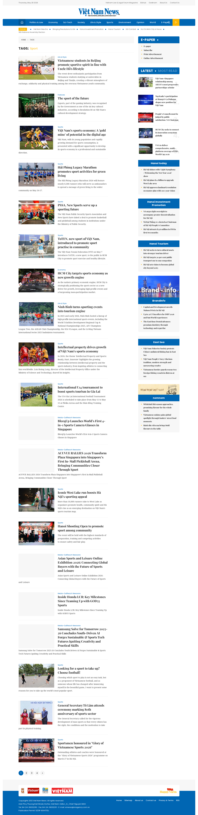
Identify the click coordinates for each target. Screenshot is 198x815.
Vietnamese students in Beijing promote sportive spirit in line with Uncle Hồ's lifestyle (82, 64)
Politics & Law (36, 22)
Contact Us (174, 3)
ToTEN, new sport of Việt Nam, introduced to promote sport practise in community (79, 243)
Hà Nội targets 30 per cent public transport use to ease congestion (157, 259)
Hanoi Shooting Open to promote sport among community (81, 528)
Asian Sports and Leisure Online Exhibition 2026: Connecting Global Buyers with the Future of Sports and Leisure (83, 564)
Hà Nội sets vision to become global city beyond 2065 (158, 266)
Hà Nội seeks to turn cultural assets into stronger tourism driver (158, 252)
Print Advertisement (153, 54)
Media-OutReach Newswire (69, 417)
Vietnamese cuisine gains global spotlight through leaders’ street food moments (159, 465)
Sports (110, 22)
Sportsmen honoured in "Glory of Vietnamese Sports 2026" (81, 745)
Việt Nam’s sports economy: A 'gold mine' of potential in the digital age (82, 132)
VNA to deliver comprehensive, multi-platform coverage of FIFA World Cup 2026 (166, 150)
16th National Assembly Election (32, 32)
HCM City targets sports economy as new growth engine (83, 275)
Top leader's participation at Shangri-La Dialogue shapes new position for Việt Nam (166, 101)
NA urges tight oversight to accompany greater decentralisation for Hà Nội (159, 214)
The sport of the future (73, 98)
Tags (31, 40)
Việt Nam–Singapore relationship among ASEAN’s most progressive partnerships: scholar (166, 83)
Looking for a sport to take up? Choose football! (79, 670)
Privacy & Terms (166, 800)
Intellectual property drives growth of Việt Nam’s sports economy (82, 349)
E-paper (148, 40)
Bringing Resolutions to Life (64, 29)
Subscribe (148, 50)
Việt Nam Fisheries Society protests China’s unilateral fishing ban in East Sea (159, 382)
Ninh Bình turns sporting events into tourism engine (80, 309)
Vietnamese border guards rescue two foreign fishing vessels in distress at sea (160, 403)
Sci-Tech (67, 22)
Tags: (24, 48)
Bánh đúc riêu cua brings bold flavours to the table (156, 474)
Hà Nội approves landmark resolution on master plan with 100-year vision (159, 189)
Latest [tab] (147, 71)
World (153, 22)
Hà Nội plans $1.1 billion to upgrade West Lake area (158, 182)
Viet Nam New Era (40, 29)
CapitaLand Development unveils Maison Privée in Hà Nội (157, 314)
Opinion (140, 22)
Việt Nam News (99, 12)
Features (61, 95)
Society (81, 22)
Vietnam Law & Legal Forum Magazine (122, 3)
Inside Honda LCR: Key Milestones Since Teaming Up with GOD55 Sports (82, 601)
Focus (23, 29)
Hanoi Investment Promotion (92, 29)
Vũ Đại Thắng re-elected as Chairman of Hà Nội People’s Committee (159, 224)
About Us (163, 3)
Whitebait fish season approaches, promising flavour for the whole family (158, 454)
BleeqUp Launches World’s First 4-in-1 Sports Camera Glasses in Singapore (81, 425)
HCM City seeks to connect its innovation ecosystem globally (167, 132)
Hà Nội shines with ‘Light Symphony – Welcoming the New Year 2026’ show (159, 172)
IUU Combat (131, 29)
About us (139, 800)
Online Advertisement (153, 58)
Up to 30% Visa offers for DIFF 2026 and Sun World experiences (158, 322)
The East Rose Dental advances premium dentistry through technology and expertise (156, 330)
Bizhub (143, 3)
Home (23, 40)
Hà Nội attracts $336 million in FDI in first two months (159, 231)
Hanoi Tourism (114, 29)
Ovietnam (153, 3)
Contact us (151, 800)
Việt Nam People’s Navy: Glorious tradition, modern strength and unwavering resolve (157, 392)
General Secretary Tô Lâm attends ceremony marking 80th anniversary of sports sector (81, 709)
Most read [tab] (167, 71)
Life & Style (95, 22)
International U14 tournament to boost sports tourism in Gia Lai (80, 389)
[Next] (42, 773)
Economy (53, 22)
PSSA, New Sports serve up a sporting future (77, 207)
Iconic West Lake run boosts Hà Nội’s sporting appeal (79, 494)
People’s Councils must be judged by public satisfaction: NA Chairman (166, 117)
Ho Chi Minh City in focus (151, 29)
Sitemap (128, 800)
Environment (125, 22)
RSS (177, 800)
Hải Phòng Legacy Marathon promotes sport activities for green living (82, 171)
